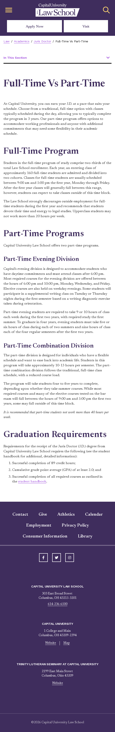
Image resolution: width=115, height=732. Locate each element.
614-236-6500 (57, 604)
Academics (22, 41)
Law (6, 41)
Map (66, 643)
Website (50, 643)
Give (43, 514)
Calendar (94, 514)
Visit (85, 26)
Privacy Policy (75, 525)
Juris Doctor (43, 41)
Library (85, 536)
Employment (38, 525)
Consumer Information (45, 536)
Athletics (66, 514)
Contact (20, 514)
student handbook (32, 481)
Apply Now (34, 26)
